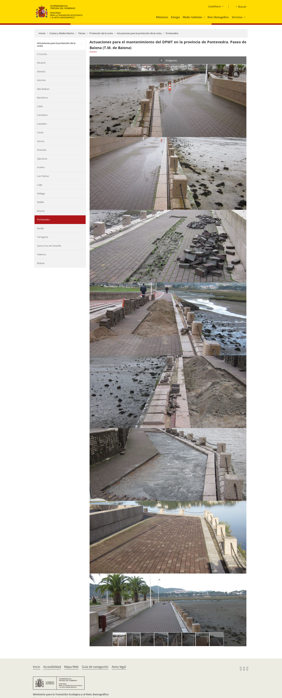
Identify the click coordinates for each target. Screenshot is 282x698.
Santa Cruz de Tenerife (49, 245)
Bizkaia (40, 263)
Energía (175, 17)
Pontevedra (172, 33)
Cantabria (42, 115)
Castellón (42, 123)
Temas (81, 33)
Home (42, 33)
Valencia (41, 254)
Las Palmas (43, 176)
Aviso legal (119, 667)
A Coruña (42, 54)
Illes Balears (43, 89)
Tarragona (42, 237)
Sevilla (40, 228)
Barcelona (42, 97)
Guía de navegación (95, 667)
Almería (41, 71)
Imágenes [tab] (168, 60)
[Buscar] (239, 6)
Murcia (40, 210)
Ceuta (40, 132)
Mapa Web (71, 667)
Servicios (237, 17)
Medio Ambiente (192, 17)
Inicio (36, 667)
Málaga (41, 193)
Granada (41, 149)
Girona (40, 141)
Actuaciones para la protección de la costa (139, 33)
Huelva (41, 167)
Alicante (41, 62)
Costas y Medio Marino (61, 33)
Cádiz (40, 106)
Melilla (40, 202)
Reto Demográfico (218, 17)
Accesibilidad (52, 667)
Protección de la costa (101, 33)
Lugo (39, 184)
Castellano (214, 6)
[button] (204, 17)
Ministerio (162, 17)
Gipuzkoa (42, 158)
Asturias (41, 80)
